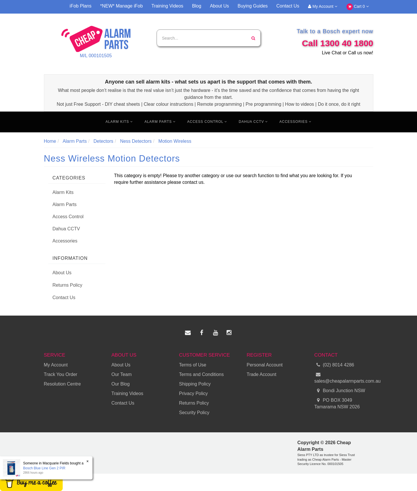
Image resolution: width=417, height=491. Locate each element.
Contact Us (287, 5)
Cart (357, 6)
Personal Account (265, 364)
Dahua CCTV (253, 122)
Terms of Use (192, 364)
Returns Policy (67, 285)
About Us (219, 5)
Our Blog (121, 383)
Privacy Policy (193, 393)
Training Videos (167, 5)
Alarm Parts (160, 122)
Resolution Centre (62, 383)
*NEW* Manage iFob (121, 5)
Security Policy (194, 412)
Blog (196, 5)
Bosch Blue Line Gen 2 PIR (44, 468)
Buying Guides (253, 5)
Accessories (295, 122)
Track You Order (60, 374)
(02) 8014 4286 (334, 365)
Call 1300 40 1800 (337, 43)
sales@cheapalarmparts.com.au (343, 377)
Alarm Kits (119, 122)
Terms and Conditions (201, 374)
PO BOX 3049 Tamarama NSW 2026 (337, 403)
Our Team (122, 374)
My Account (322, 6)
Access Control (207, 122)
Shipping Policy (195, 383)
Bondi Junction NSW (339, 391)
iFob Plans (81, 5)
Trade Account (262, 374)
